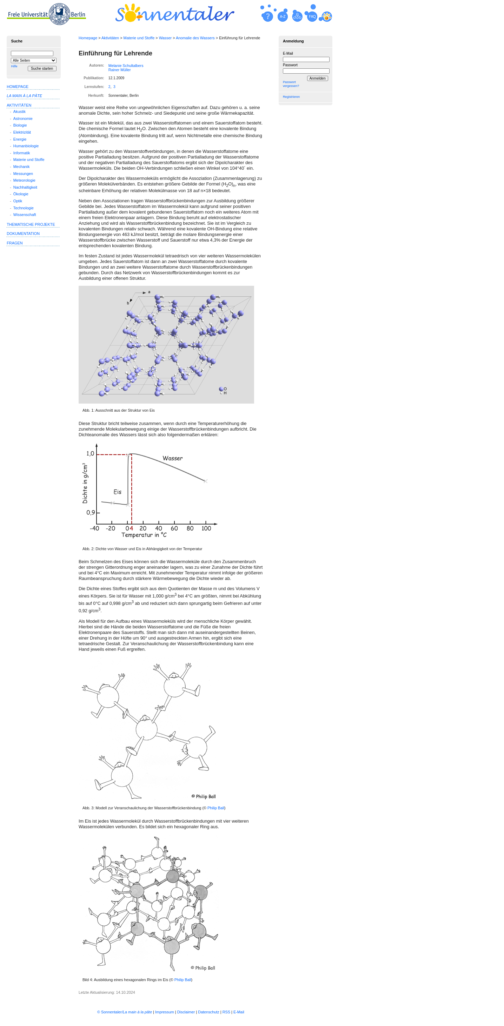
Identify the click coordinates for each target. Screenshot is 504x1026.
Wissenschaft (24, 214)
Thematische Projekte (31, 224)
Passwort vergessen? (291, 84)
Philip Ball (215, 808)
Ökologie (20, 194)
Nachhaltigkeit (25, 187)
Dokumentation (23, 233)
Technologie (23, 208)
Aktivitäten (110, 38)
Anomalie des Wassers (195, 38)
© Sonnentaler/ (124, 1012)
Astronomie (23, 118)
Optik (17, 201)
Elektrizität (22, 132)
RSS (226, 1012)
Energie (19, 139)
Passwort (290, 65)
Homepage (88, 38)
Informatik (21, 153)
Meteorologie (24, 180)
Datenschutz (208, 1012)
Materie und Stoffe (139, 38)
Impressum (164, 1012)
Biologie (20, 125)
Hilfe (14, 66)
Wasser (165, 38)
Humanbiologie (26, 146)
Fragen (14, 243)
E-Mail (288, 53)
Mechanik (21, 166)
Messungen (23, 173)
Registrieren (291, 97)
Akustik (19, 111)
